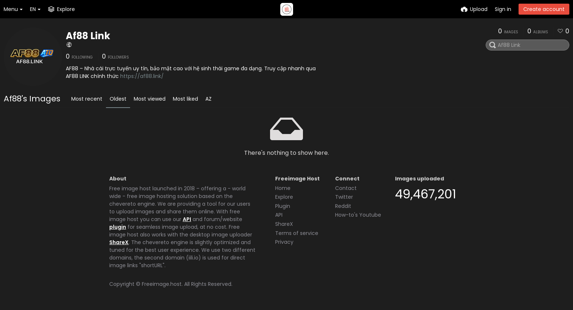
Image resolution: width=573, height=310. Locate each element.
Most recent (86, 98)
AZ (208, 98)
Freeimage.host (162, 284)
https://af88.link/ (142, 76)
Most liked (185, 98)
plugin (117, 227)
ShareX (119, 242)
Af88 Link (88, 35)
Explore (284, 197)
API (187, 219)
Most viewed (150, 98)
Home (283, 188)
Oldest (118, 98)
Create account (544, 9)
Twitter (344, 197)
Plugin (282, 206)
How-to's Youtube (358, 215)
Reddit (343, 206)
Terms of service (296, 233)
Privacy (284, 242)
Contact (346, 188)
